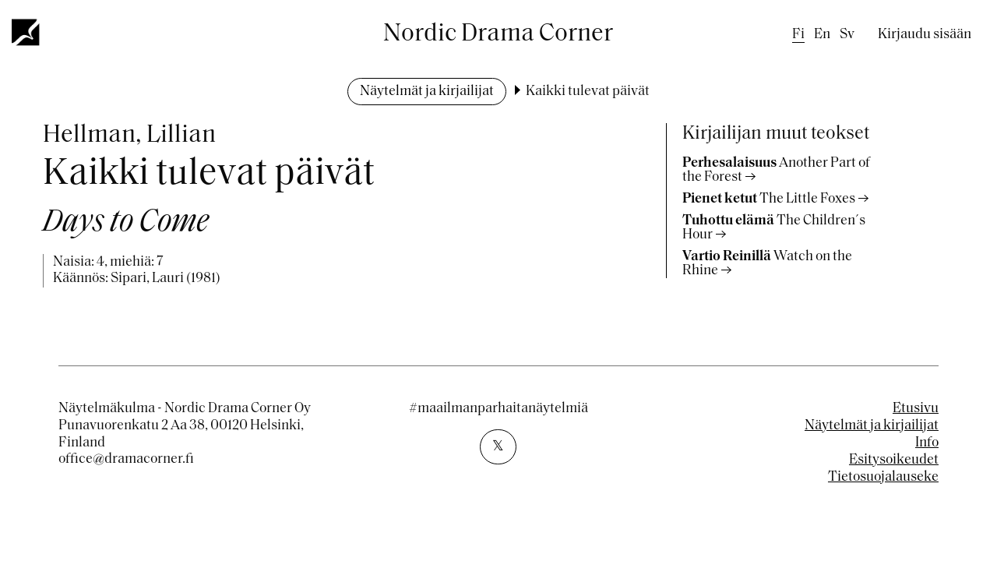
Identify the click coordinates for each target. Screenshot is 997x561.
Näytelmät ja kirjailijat (427, 91)
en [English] (822, 34)
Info (927, 443)
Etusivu (916, 408)
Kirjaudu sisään (924, 34)
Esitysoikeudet (894, 460)
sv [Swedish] (847, 34)
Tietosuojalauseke (883, 477)
